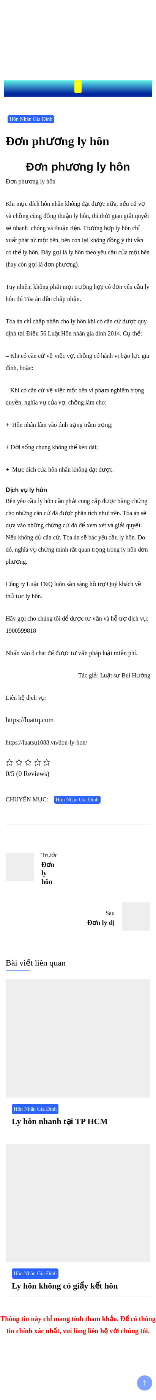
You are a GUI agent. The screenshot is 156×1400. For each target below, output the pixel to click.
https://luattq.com (30, 720)
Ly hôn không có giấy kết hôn (65, 1285)
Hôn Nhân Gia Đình (30, 119)
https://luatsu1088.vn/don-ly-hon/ (46, 742)
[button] (78, 86)
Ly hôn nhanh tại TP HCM (60, 1121)
